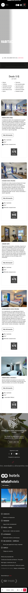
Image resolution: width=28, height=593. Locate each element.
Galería (23, 65)
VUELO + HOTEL (7, 527)
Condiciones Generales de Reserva (9, 559)
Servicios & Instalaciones (18, 64)
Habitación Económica (9, 378)
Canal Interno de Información (8, 565)
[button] (24, 589)
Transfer (6, 521)
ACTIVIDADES (7, 534)
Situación (19, 65)
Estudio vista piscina (8, 181)
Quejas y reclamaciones (19, 568)
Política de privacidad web (7, 556)
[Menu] (3, 2)
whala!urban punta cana (6, 64)
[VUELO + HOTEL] (2, 527)
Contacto (3, 66)
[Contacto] (2, 514)
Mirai (10, 575)
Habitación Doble (7, 118)
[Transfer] (2, 520)
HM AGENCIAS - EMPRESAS (11, 541)
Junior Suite (6, 244)
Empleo (5, 548)
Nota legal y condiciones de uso (8, 562)
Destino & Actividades (12, 65)
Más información (7, 135)
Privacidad (20, 559)
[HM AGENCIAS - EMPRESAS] (2, 541)
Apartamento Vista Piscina (10, 309)
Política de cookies (20, 565)
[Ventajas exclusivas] (24, 2)
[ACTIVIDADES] (2, 534)
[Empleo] (2, 547)
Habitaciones (4, 65)
